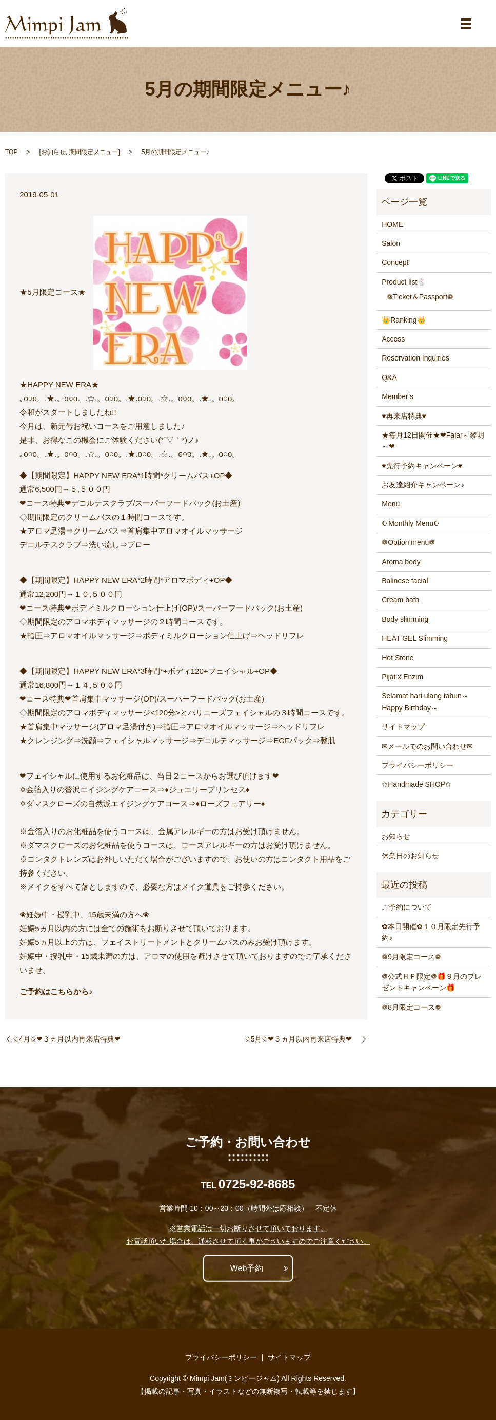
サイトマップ (403, 727)
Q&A (389, 377)
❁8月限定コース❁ (411, 1007)
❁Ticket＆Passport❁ (420, 297)
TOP (11, 152)
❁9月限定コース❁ (411, 957)
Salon (391, 243)
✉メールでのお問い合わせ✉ (427, 746)
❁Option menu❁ (408, 542)
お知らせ (53, 152)
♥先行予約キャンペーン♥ (422, 466)
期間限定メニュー (93, 152)
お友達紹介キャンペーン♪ (423, 485)
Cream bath (400, 600)
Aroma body (401, 562)
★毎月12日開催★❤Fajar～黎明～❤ (433, 440)
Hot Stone (397, 658)
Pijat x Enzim (402, 677)
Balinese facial (405, 581)
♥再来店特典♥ (404, 416)
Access (393, 339)
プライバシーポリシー (417, 765)
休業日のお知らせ (410, 855)
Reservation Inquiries (415, 358)
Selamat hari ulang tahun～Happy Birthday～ (425, 701)
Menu (391, 504)
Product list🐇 (404, 282)
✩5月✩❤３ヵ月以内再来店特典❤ (302, 1039)
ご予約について (407, 907)
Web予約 (247, 1268)
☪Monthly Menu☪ (411, 523)
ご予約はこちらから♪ (56, 991)
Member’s (397, 396)
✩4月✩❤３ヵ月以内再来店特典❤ (70, 1039)
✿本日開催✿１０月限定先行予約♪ (431, 932)
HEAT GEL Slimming (415, 638)
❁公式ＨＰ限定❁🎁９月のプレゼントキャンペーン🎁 (432, 982)
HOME (392, 224)
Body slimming (405, 619)
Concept (395, 262)
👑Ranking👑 (403, 320)
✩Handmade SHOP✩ (416, 784)
